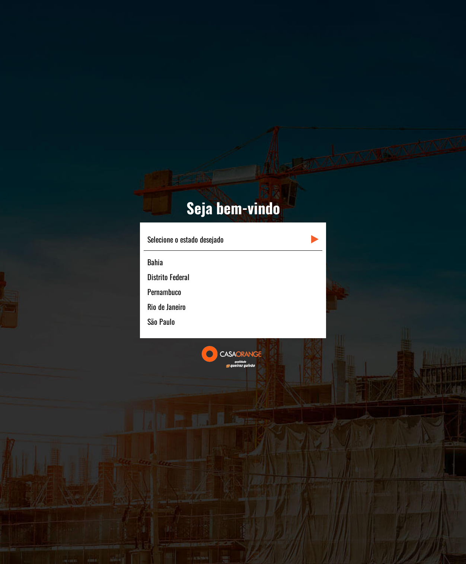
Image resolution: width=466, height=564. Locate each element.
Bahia (155, 261)
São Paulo (161, 321)
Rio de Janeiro (166, 306)
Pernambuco (164, 291)
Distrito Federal (168, 276)
